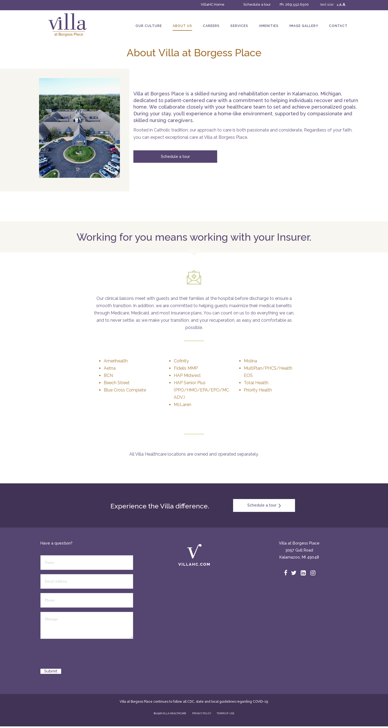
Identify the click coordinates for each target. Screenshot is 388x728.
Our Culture (149, 26)
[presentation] (81, 655)
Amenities (269, 26)
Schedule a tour (257, 4)
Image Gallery (303, 26)
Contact (338, 26)
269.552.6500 (297, 4)
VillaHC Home (212, 4)
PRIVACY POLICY (201, 713)
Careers (211, 26)
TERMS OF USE (225, 713)
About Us (182, 26)
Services (239, 26)
